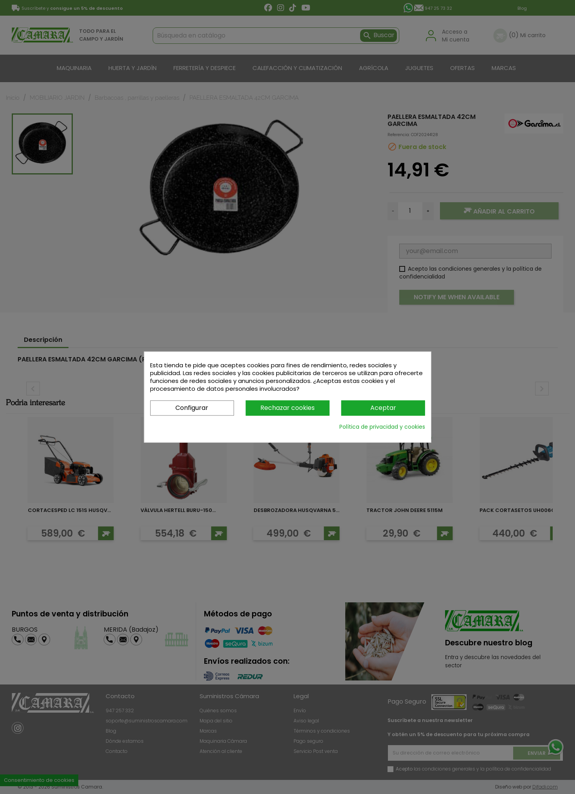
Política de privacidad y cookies (382, 426)
